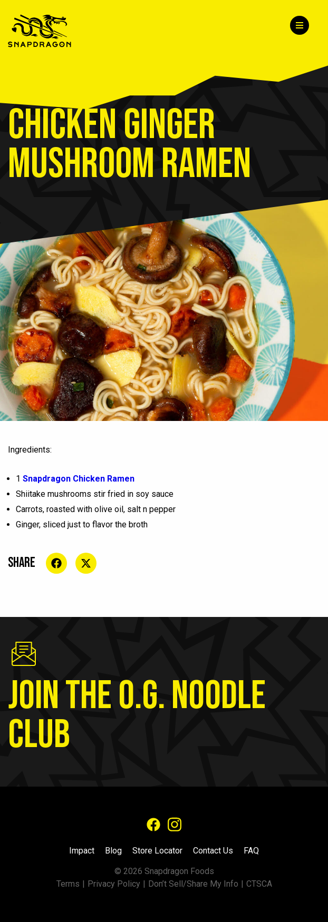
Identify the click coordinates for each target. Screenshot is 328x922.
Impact (81, 851)
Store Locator (157, 851)
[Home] (46, 30)
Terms (68, 884)
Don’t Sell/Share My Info (193, 884)
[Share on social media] (56, 563)
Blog (113, 851)
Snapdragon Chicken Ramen (78, 479)
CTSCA (259, 884)
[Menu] (299, 25)
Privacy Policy (114, 884)
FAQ (251, 851)
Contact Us (213, 851)
